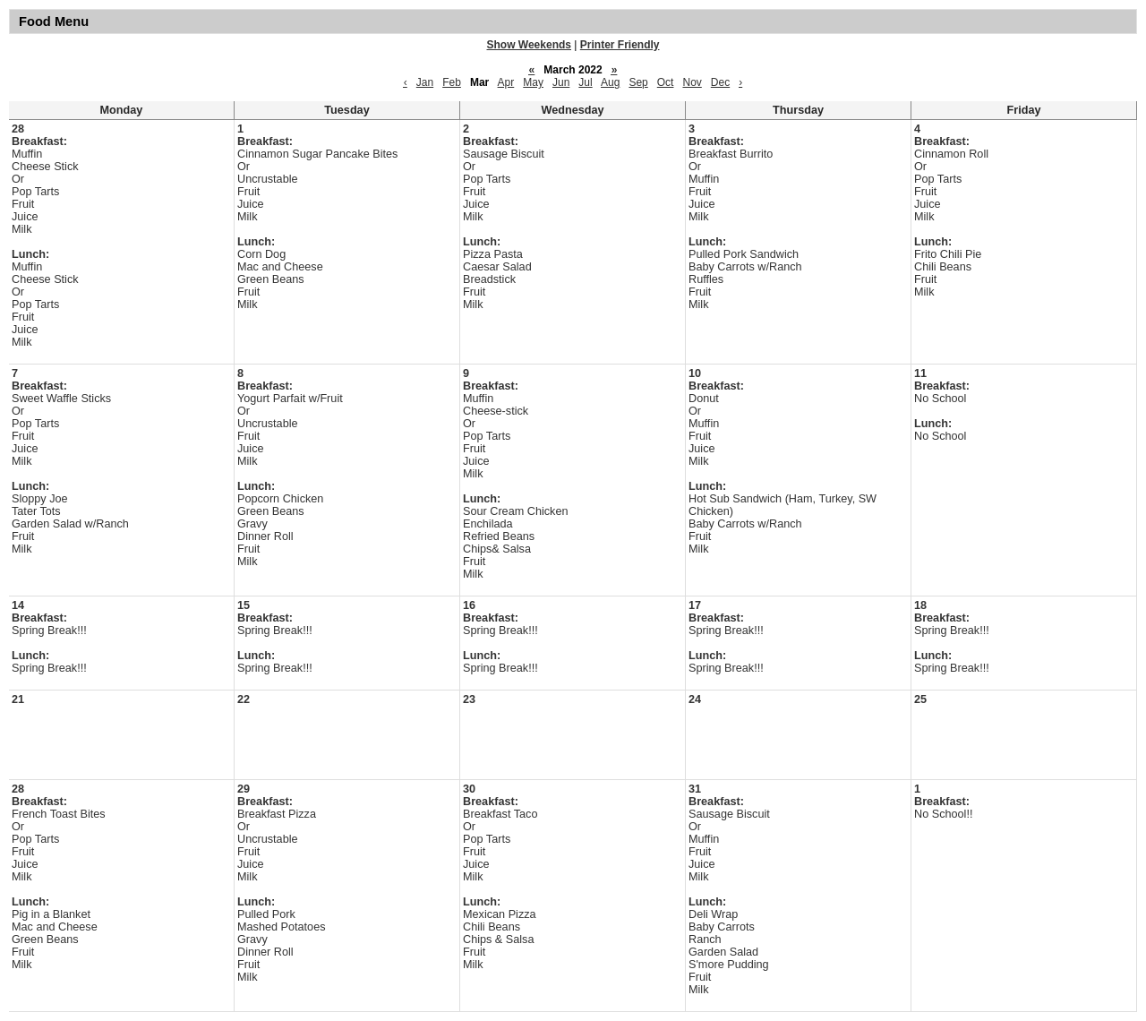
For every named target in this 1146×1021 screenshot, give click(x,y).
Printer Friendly (620, 45)
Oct (665, 82)
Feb (451, 82)
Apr (506, 82)
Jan (424, 82)
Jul (585, 82)
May (533, 82)
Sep (638, 82)
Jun (560, 82)
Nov (691, 82)
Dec (720, 82)
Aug (610, 82)
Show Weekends (529, 45)
